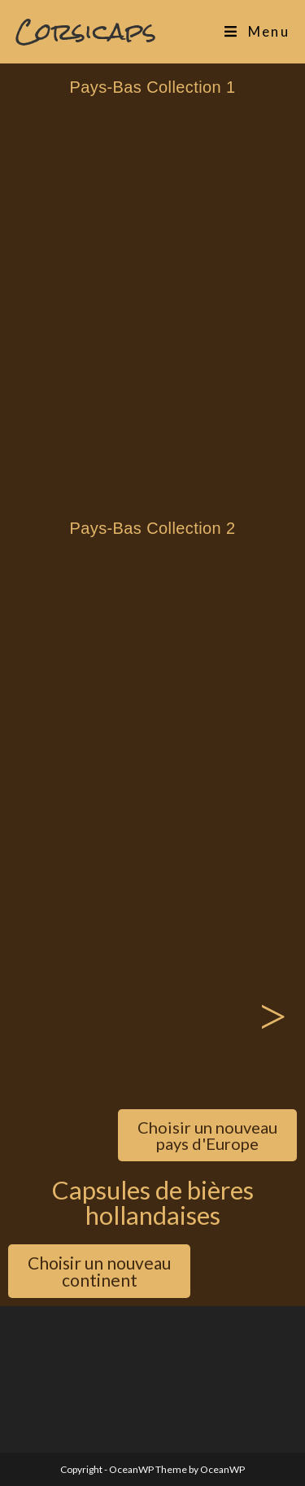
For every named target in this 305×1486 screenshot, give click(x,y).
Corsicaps (85, 31)
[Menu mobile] (257, 31)
